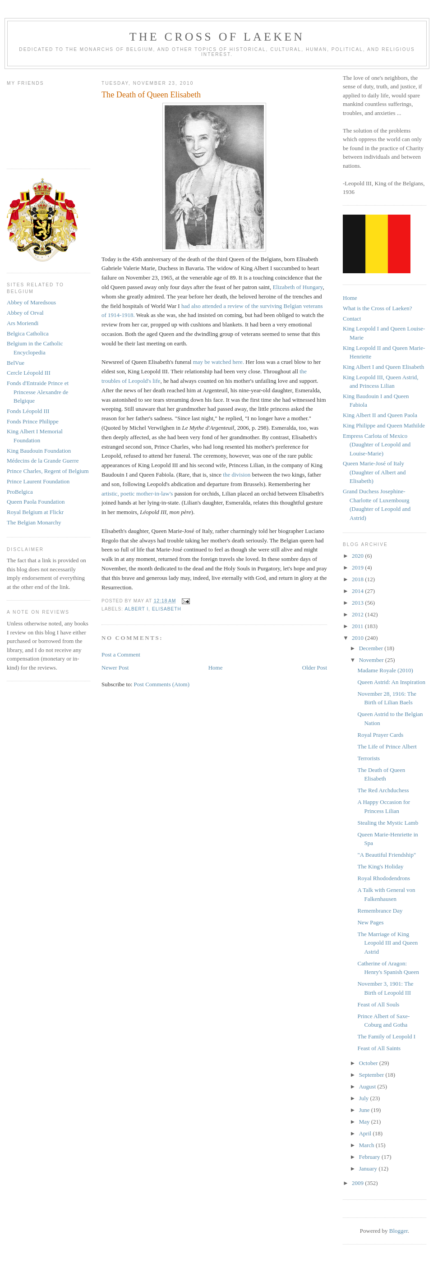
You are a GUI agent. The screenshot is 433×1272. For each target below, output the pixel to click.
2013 (358, 602)
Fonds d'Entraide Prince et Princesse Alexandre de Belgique (38, 392)
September (372, 1074)
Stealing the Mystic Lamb (387, 822)
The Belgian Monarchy (34, 522)
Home (215, 667)
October (369, 1063)
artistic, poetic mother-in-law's (137, 493)
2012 (358, 614)
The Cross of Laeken (216, 36)
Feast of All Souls (378, 1004)
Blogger (398, 1230)
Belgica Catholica (28, 333)
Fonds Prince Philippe (33, 421)
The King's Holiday (380, 866)
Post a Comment (120, 654)
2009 (358, 1183)
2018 (358, 579)
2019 (358, 567)
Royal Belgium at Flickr (35, 512)
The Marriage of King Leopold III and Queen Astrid (387, 943)
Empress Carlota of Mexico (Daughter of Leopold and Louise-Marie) (376, 444)
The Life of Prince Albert (386, 746)
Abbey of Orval (25, 312)
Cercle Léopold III (29, 372)
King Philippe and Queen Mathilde (384, 425)
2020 (358, 555)
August (368, 1086)
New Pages (370, 922)
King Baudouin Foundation (39, 450)
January (369, 1168)
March (367, 1145)
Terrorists (368, 758)
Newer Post (115, 667)
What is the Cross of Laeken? (377, 308)
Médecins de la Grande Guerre (43, 460)
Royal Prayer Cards (380, 734)
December (372, 648)
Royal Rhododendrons (383, 878)
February (370, 1156)
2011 (358, 626)
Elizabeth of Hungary (297, 287)
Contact (352, 318)
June (365, 1110)
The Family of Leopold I (386, 1036)
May (365, 1121)
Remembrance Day (379, 910)
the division (236, 474)
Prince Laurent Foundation (38, 481)
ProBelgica (20, 491)
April (366, 1133)
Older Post (314, 667)
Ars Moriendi (22, 323)
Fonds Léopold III (28, 411)
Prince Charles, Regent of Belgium (48, 471)
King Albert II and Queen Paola (380, 415)
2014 (358, 591)
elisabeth (166, 608)
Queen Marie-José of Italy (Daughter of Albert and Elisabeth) (374, 472)
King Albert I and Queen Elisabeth (383, 366)
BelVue (15, 362)
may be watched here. (218, 361)
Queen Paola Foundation (36, 501)
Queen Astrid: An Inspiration (391, 682)
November (372, 660)
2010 (358, 637)
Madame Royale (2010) (385, 670)
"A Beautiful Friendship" (386, 854)
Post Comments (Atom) (162, 684)
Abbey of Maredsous (31, 302)
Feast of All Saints (379, 1048)
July (364, 1098)
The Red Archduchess (383, 790)
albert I (136, 608)
